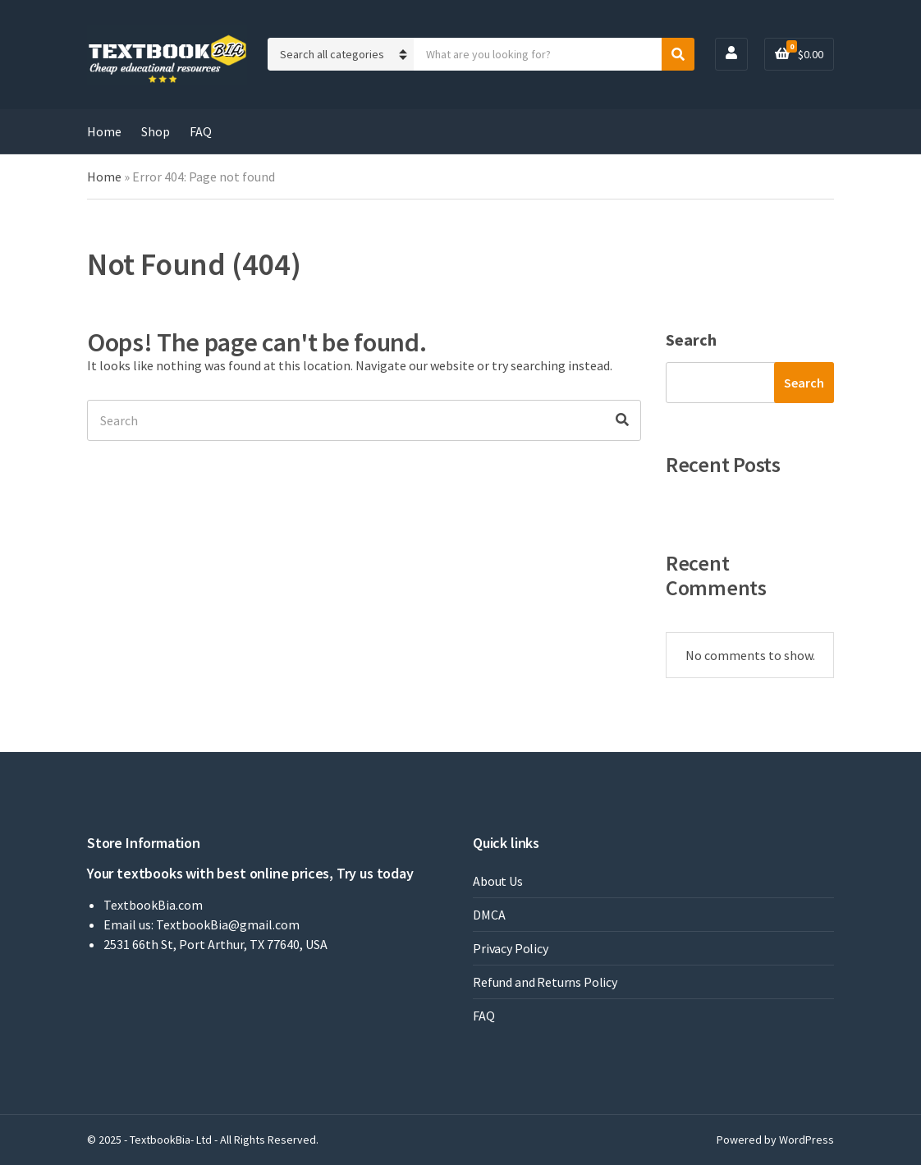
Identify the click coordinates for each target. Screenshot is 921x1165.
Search (691, 339)
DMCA (489, 914)
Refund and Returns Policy (545, 982)
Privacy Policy (510, 948)
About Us (498, 881)
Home (104, 131)
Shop (155, 131)
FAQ (201, 131)
